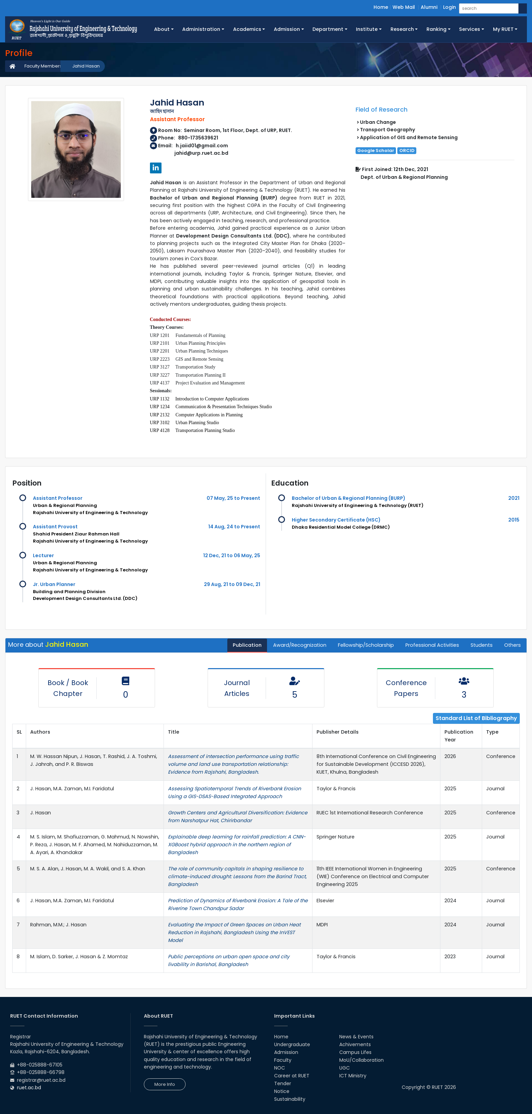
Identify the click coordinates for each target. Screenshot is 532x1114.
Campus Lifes (355, 1052)
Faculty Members (43, 66)
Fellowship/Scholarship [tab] (366, 645)
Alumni (429, 7)
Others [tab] (512, 645)
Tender (282, 1083)
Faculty (282, 1060)
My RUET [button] (503, 29)
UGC (344, 1067)
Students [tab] (482, 645)
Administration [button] (201, 29)
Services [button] (469, 29)
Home (381, 7)
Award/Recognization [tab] (299, 645)
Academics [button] (247, 29)
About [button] (162, 29)
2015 (513, 519)
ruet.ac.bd (29, 1087)
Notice (281, 1091)
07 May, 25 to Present (233, 498)
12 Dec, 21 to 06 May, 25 (231, 555)
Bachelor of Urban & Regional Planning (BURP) (348, 498)
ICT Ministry (352, 1075)
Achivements (355, 1044)
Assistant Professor (57, 498)
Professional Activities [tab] (432, 645)
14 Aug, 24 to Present (234, 526)
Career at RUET (291, 1075)
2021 (513, 498)
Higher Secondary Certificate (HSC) (336, 519)
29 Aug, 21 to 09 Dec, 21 (232, 584)
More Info (164, 1084)
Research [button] (402, 29)
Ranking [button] (436, 29)
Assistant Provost (55, 526)
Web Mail (404, 7)
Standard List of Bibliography (476, 718)
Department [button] (327, 29)
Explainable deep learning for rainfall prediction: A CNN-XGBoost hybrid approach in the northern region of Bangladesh (237, 844)
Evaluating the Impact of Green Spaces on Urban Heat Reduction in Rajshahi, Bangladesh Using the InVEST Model (234, 932)
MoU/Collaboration (361, 1060)
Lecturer (43, 555)
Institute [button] (367, 29)
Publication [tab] (247, 645)
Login (449, 7)
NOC (279, 1067)
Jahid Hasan (86, 66)
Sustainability (289, 1099)
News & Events (356, 1036)
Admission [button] (287, 29)
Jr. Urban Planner (54, 584)
